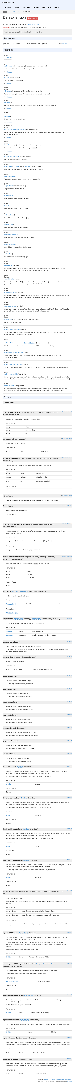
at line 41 (69, 590)
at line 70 (69, 656)
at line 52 (69, 411)
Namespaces (26, 7)
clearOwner (7, 102)
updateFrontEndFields (11, 352)
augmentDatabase (10, 176)
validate (6, 156)
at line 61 (69, 641)
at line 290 (69, 1058)
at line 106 (69, 714)
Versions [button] (7, 7)
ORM (19, 12)
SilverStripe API (8, 3)
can (5, 265)
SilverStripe (12, 12)
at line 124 (69, 740)
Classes (16, 7)
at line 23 (69, 402)
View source (37, 24)
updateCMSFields (9, 329)
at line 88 (69, 688)
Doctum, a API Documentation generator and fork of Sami (58, 1079)
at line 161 (69, 797)
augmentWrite (8, 186)
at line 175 (69, 828)
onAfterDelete (8, 224)
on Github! (69, 1081)
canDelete (7, 292)
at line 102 (69, 505)
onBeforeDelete (9, 215)
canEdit (6, 279)
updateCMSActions (10, 364)
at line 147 (69, 766)
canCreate (7, 306)
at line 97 (69, 701)
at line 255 (69, 1019)
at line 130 (69, 556)
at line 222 (69, 932)
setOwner (7, 77)
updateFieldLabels (10, 386)
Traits (43, 7)
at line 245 (69, 994)
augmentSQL (8, 166)
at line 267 (69, 1037)
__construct (7, 57)
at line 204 (69, 890)
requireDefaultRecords (11, 234)
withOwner (7, 91)
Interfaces (36, 7)
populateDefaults (9, 244)
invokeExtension (9, 145)
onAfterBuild (8, 254)
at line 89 (69, 495)
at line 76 (69, 457)
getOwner (7, 116)
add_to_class (8, 66)
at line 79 (69, 675)
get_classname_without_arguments (15, 129)
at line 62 (69, 438)
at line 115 (69, 523)
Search (56, 7)
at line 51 (69, 618)
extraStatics (8, 319)
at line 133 (69, 753)
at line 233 (69, 963)
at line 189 (69, 859)
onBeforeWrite (8, 195)
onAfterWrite (8, 205)
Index (49, 7)
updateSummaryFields (11, 374)
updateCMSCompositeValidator (13, 343)
